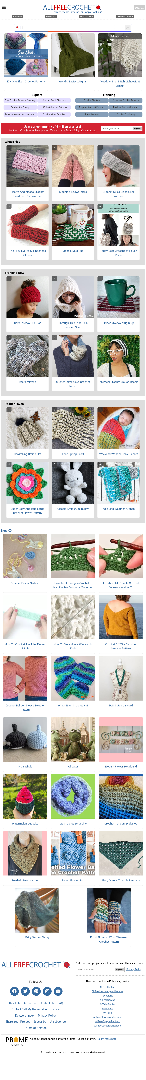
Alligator (73, 766)
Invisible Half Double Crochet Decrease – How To (121, 585)
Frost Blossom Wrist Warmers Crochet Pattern (109, 939)
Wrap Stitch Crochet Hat (73, 705)
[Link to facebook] (14, 991)
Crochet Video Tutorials (54, 114)
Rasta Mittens (27, 382)
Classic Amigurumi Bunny (73, 509)
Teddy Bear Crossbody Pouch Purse (118, 253)
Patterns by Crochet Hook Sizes (20, 114)
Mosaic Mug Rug (72, 251)
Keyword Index (24, 1015)
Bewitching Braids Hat (27, 454)
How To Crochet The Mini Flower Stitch (25, 646)
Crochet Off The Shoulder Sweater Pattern (121, 646)
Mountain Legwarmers (73, 192)
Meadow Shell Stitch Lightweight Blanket (120, 83)
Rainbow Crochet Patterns (125, 107)
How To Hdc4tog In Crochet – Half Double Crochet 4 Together (73, 585)
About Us (14, 1003)
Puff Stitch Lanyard (121, 705)
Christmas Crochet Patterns (126, 100)
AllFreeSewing (107, 1000)
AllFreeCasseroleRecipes (107, 1025)
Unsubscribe (58, 1021)
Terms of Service (35, 1028)
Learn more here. (107, 1038)
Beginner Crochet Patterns (92, 107)
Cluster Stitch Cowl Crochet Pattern (73, 384)
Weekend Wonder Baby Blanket (118, 454)
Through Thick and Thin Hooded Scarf (73, 325)
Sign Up (137, 128)
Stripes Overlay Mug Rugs (118, 323)
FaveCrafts (107, 995)
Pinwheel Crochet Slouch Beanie (118, 382)
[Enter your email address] (95, 969)
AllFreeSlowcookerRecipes (107, 1017)
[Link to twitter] (25, 991)
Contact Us (47, 1003)
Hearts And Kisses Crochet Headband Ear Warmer (27, 194)
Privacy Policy (72, 130)
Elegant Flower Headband (121, 766)
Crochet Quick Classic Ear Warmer (118, 194)
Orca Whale (25, 766)
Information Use (88, 130)
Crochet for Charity (20, 107)
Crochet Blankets (92, 100)
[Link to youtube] (58, 991)
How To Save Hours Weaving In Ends (73, 646)
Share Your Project (17, 1021)
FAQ (60, 1003)
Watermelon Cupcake (25, 823)
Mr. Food (107, 1012)
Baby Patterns (92, 114)
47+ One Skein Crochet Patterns (26, 81)
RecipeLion (107, 1008)
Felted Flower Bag (73, 880)
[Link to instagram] (47, 991)
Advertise (30, 1003)
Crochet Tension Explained (120, 823)
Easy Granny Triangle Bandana (121, 880)
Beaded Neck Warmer (25, 880)
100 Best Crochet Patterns (54, 107)
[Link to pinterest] (36, 991)
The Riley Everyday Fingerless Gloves (27, 253)
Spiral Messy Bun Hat (27, 323)
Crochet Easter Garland (25, 583)
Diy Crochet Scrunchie (73, 823)
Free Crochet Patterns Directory (20, 100)
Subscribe (39, 1021)
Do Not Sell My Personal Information (36, 1009)
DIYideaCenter (107, 1004)
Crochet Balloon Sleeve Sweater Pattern (25, 707)
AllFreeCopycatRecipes (107, 1021)
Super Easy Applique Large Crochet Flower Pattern (27, 511)
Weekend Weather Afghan (118, 509)
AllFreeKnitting (107, 987)
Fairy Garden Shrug (37, 937)
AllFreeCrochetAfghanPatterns (107, 991)
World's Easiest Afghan (73, 81)
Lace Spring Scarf (73, 454)
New (6, 530)
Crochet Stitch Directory (54, 100)
